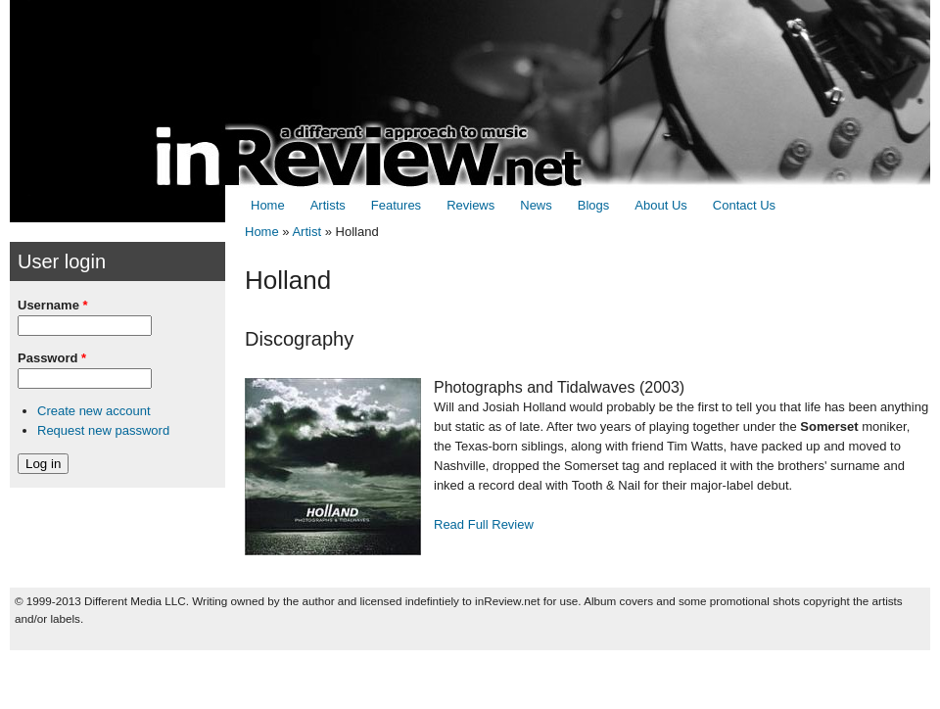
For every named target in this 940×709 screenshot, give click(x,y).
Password (52, 358)
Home (268, 205)
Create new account (94, 410)
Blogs (594, 205)
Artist (306, 231)
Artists (328, 205)
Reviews (470, 205)
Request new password (103, 430)
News (536, 205)
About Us (660, 205)
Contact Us (744, 205)
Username (53, 305)
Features (396, 205)
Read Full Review (484, 524)
